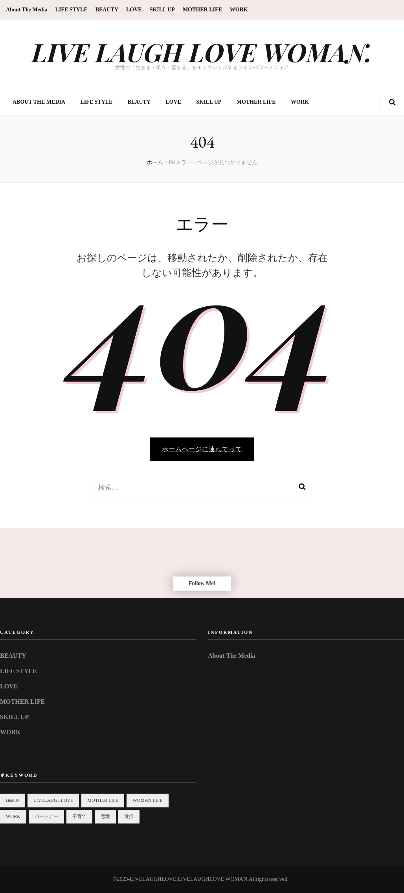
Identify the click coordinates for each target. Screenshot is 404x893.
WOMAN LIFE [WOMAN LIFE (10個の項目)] (147, 800)
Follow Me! (202, 583)
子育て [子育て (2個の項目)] (79, 816)
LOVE (134, 10)
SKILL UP (162, 10)
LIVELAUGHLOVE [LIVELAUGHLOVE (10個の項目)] (53, 800)
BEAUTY (106, 10)
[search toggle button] (392, 102)
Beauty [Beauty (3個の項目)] (12, 800)
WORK (239, 10)
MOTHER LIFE (202, 10)
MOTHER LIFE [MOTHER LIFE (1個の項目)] (102, 800)
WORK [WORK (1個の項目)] (13, 816)
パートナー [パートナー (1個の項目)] (46, 816)
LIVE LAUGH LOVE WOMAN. (202, 51)
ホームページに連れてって (202, 449)
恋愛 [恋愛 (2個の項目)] (105, 816)
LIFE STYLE (71, 10)
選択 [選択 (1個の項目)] (129, 816)
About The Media (27, 10)
